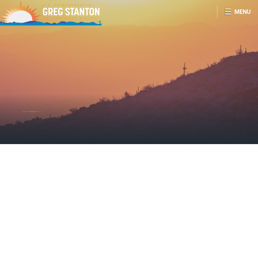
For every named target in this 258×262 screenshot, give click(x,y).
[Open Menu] (237, 11)
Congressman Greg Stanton (51, 12)
